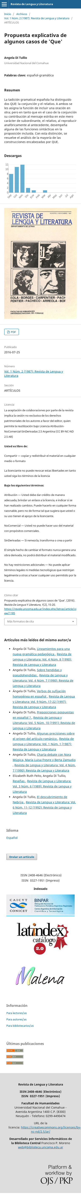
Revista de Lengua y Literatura (32, 4)
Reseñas (19, 781)
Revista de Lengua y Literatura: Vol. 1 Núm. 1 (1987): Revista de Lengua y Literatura (43, 744)
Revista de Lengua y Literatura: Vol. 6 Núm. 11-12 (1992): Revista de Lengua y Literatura (44, 807)
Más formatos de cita (20, 621)
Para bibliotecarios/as (20, 1026)
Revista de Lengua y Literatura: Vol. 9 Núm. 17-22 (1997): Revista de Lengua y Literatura (44, 701)
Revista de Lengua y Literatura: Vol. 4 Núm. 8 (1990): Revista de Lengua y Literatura (42, 659)
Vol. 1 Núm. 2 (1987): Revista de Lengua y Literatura (36, 18)
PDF (13, 332)
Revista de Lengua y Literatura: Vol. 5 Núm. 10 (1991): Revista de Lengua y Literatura (44, 723)
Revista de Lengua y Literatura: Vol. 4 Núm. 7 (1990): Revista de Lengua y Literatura (43, 680)
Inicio (7, 14)
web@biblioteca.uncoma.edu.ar (40, 1147)
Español (12, 838)
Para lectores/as (16, 1013)
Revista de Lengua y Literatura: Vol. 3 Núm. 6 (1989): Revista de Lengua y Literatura (42, 786)
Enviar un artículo (21, 857)
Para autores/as (16, 1019)
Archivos (21, 14)
